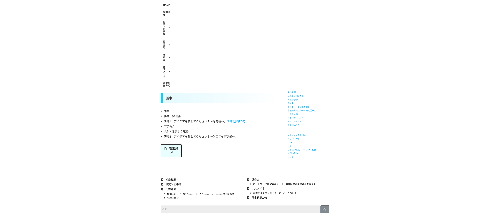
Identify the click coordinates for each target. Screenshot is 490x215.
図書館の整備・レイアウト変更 (302, 149)
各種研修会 (293, 99)
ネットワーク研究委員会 (299, 106)
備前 (188, 55)
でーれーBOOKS (295, 121)
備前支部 (292, 84)
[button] (223, 5)
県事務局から (294, 5)
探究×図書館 (222, 5)
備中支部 (292, 88)
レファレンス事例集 (297, 134)
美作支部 (292, 92)
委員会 (258, 5)
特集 (290, 145)
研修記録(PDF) (236, 121)
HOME (192, 5)
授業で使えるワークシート (300, 66)
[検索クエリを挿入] (309, 44)
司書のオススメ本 (296, 117)
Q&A (290, 142)
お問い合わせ (294, 153)
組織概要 (205, 5)
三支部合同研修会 (296, 95)
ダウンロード (294, 138)
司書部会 (242, 5)
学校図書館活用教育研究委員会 (302, 110)
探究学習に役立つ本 (297, 77)
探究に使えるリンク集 (298, 73)
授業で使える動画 (296, 70)
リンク (291, 156)
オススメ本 (275, 5)
